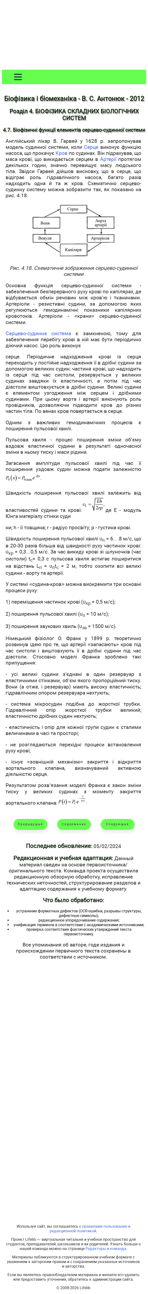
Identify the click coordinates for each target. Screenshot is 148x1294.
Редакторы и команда (106, 1248)
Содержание (74, 824)
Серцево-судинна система (38, 333)
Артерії (108, 159)
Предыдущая (30, 824)
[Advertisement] (74, 36)
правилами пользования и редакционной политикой (90, 1228)
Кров (61, 153)
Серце (91, 147)
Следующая (117, 824)
